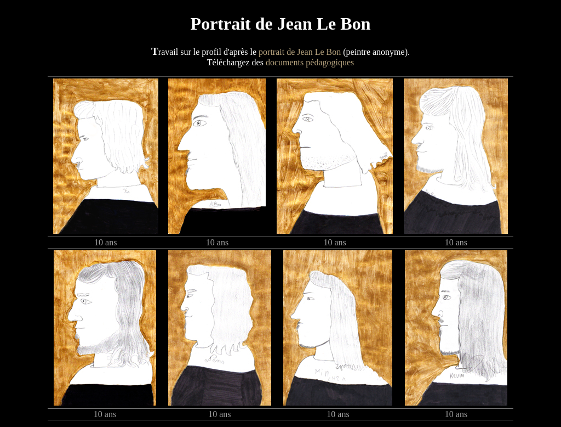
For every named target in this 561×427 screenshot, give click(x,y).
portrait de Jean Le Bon (300, 52)
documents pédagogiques (310, 62)
